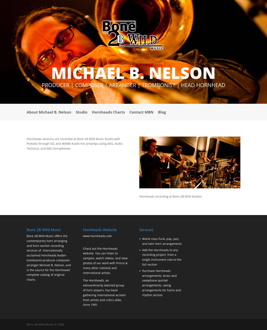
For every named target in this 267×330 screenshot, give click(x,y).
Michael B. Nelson (51, 265)
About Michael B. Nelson (49, 113)
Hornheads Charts (108, 113)
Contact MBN (141, 113)
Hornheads (48, 255)
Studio (81, 113)
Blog (162, 113)
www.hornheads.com (97, 236)
